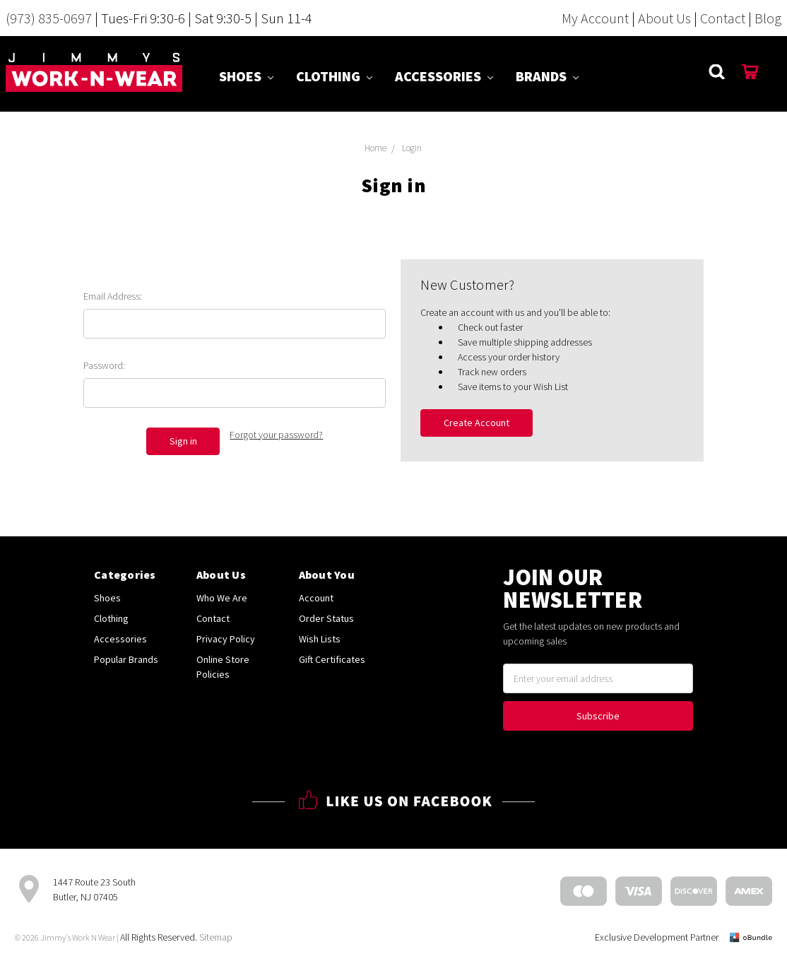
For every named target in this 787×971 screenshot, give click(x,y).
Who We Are (221, 598)
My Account (595, 18)
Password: (104, 365)
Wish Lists (320, 638)
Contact (722, 18)
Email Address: (112, 296)
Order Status (326, 618)
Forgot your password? (276, 434)
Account (316, 598)
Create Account (476, 422)
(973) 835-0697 (49, 18)
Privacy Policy (225, 638)
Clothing (334, 76)
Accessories (444, 76)
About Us (664, 18)
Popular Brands (126, 659)
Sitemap (215, 937)
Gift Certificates (332, 659)
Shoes (246, 76)
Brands (547, 76)
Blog (768, 18)
